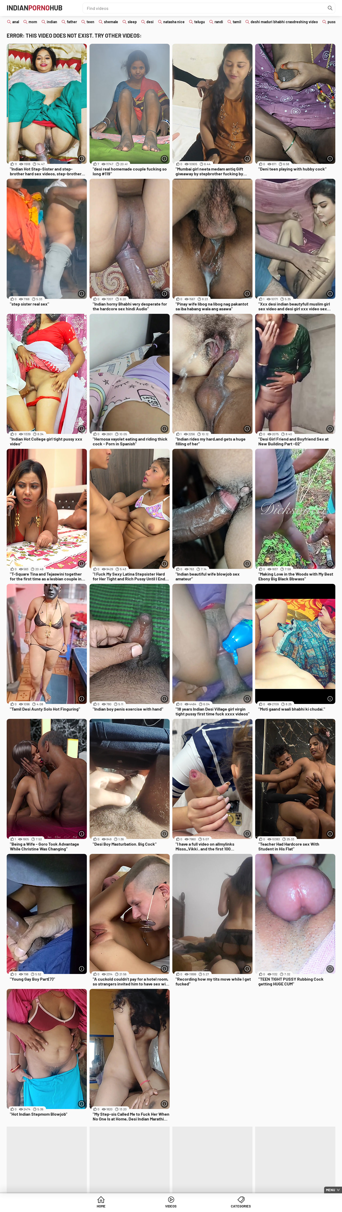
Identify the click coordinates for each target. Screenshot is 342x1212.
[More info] (81, 159)
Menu (330, 1190)
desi (150, 21)
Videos (171, 1206)
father (72, 21)
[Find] (330, 8)
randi (219, 21)
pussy (332, 21)
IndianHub (37, 8)
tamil (237, 21)
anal (15, 21)
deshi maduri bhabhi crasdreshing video (284, 21)
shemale (111, 21)
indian (52, 21)
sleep (132, 21)
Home (130, 1206)
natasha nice (174, 21)
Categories (212, 1206)
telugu (199, 21)
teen (90, 21)
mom (33, 21)
